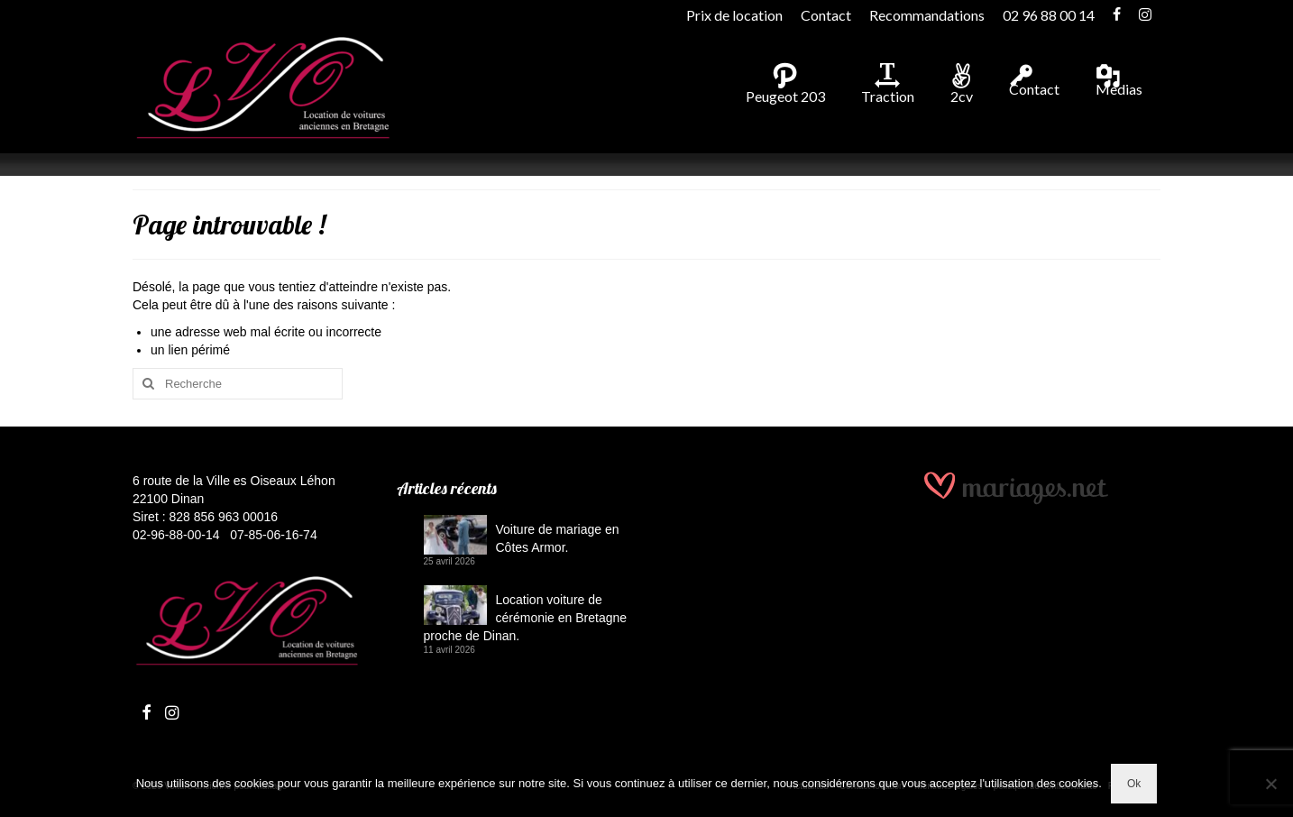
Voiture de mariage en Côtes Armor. (557, 538)
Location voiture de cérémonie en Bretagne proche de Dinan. (526, 617)
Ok (1134, 783)
